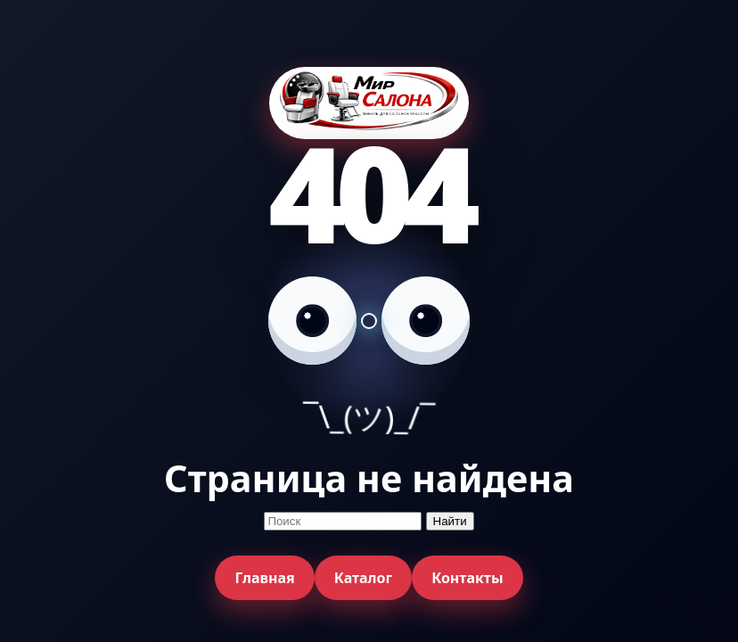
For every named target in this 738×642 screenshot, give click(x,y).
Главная (264, 578)
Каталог (363, 578)
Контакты (467, 578)
